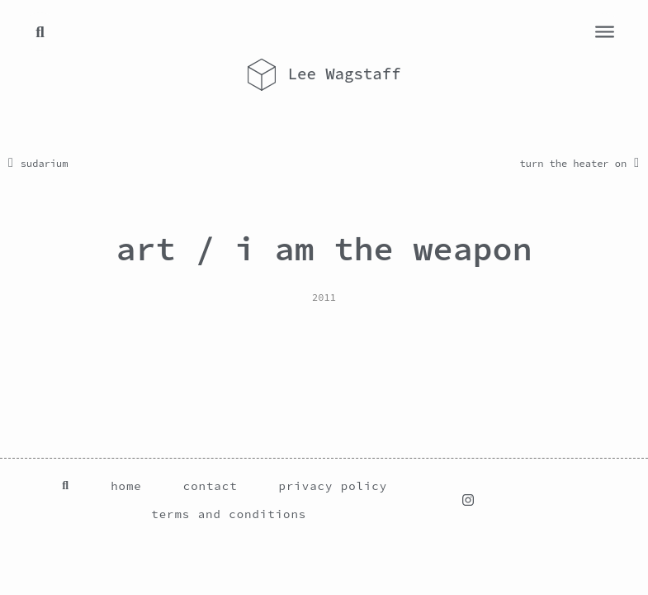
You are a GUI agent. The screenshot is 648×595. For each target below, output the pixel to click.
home (126, 485)
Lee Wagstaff (344, 73)
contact (210, 485)
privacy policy (333, 485)
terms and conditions (228, 514)
